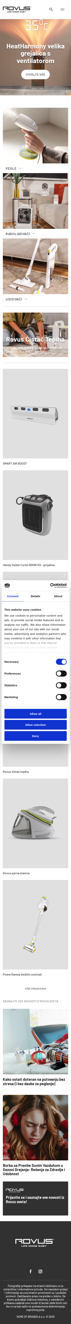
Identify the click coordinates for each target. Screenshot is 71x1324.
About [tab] (58, 596)
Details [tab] (35, 596)
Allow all (35, 713)
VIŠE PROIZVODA (35, 988)
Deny (35, 735)
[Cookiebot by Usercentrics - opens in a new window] (50, 585)
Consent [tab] (13, 596)
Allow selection (35, 724)
